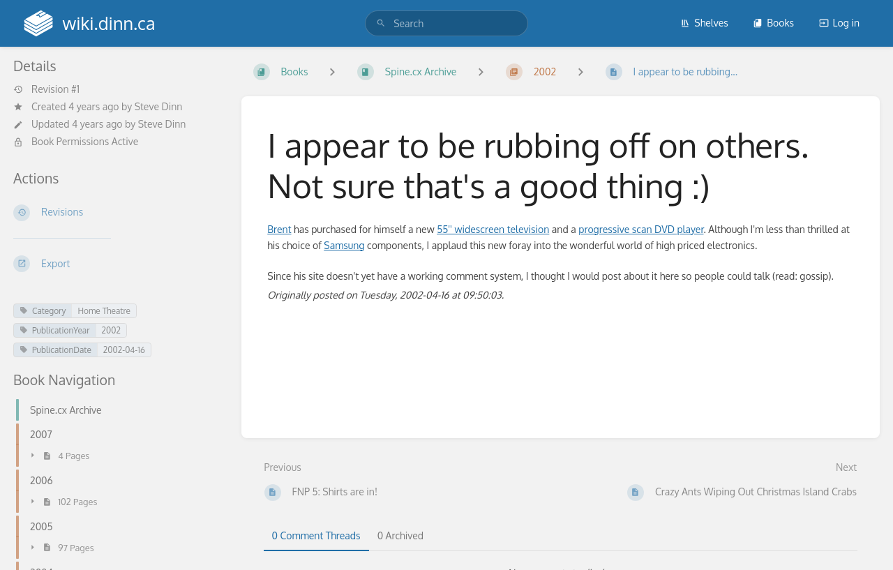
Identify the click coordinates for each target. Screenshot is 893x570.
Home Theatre (103, 311)
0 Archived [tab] (400, 535)
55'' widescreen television (493, 229)
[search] (446, 23)
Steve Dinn (159, 106)
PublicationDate (55, 350)
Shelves (704, 23)
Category (43, 311)
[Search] (381, 23)
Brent (279, 229)
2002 (111, 330)
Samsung (344, 245)
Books (773, 23)
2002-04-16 (124, 350)
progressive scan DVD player (640, 229)
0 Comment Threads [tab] (316, 535)
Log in (839, 23)
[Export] (116, 263)
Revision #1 (46, 89)
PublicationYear (55, 330)
